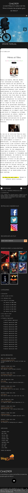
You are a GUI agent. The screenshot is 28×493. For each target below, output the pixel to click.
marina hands (4, 195)
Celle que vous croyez (6, 368)
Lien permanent (6, 188)
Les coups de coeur (6, 313)
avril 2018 (4, 447)
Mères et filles (14, 57)
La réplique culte (6, 298)
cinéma (6, 194)
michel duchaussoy (10, 197)
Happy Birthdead (5, 414)
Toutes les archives (6, 450)
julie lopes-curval (20, 197)
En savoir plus (9, 491)
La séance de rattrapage (8, 300)
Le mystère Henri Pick (6, 374)
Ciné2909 (14, 3)
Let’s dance (4, 394)
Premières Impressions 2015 (10, 342)
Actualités (4, 293)
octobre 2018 (5, 440)
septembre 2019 (5, 431)
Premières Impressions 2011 (10, 333)
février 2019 (5, 435)
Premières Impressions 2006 (10, 322)
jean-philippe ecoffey (6, 198)
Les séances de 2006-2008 (10, 302)
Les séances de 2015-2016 (10, 311)
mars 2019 (4, 433)
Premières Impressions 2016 (10, 344)
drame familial (15, 194)
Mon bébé (3, 381)
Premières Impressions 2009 (14, 190)
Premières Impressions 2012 (10, 335)
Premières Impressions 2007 (10, 324)
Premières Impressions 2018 (10, 346)
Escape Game (4, 421)
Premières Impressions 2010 (10, 331)
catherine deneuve (13, 195)
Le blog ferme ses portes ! (8, 360)
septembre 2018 (5, 442)
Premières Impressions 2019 (10, 348)
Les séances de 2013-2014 (10, 309)
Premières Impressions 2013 (10, 337)
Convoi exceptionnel (6, 401)
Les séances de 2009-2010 (10, 304)
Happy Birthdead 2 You (7, 408)
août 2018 (4, 444)
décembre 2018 (5, 438)
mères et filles (23, 194)
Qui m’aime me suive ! (6, 388)
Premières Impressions (7, 318)
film (9, 194)
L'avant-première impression (11, 320)
